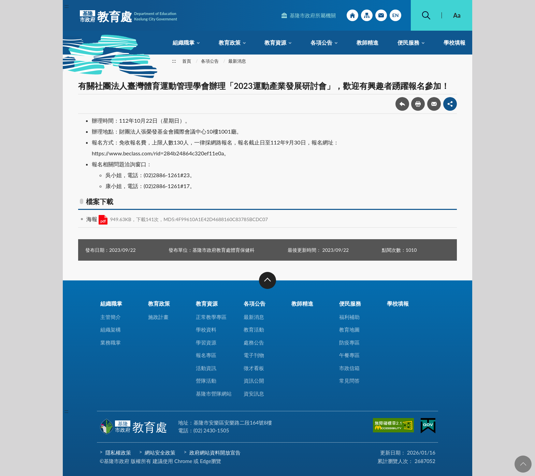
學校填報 (454, 42)
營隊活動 (206, 381)
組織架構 (110, 329)
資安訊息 (254, 393)
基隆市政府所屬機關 (313, 15)
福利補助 (349, 317)
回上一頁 (402, 104)
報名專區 (206, 355)
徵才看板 (254, 368)
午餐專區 (349, 355)
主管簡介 (110, 317)
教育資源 (275, 42)
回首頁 (352, 15)
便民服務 (408, 42)
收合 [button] (267, 280)
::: (66, 5)
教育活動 (254, 329)
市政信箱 (381, 15)
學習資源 (206, 342)
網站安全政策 (160, 452)
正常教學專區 (211, 317)
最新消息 (237, 61)
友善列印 (418, 104)
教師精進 (367, 42)
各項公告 (321, 42)
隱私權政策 (118, 452)
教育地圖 (349, 329)
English (395, 15)
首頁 (186, 61)
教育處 (128, 16)
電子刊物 (254, 355)
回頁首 (523, 464)
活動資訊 (206, 368)
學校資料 (206, 329)
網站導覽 (367, 15)
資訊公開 (254, 381)
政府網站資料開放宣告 (215, 452)
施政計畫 (158, 317)
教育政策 (230, 42)
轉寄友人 (434, 104)
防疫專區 (349, 342)
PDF (103, 220)
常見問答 (349, 381)
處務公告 (254, 342)
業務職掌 (110, 342)
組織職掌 (183, 42)
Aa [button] (457, 15)
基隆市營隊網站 (214, 393)
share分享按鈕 (450, 104)
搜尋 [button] (426, 15)
